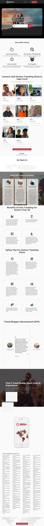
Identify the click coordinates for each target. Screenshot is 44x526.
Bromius (18, 140)
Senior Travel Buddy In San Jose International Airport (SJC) (26, 503)
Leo (4, 119)
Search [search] (29, 25)
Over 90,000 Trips (26, 28)
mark (4, 140)
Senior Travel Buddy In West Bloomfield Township (26, 488)
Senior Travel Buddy (18, 81)
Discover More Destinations (22, 523)
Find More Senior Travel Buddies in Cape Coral (22, 149)
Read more (17, 356)
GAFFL (12, 81)
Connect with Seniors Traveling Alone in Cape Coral (22, 77)
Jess (4, 98)
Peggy (18, 119)
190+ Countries (19, 28)
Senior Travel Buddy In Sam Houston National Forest (6, 483)
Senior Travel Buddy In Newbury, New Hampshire (6, 496)
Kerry (31, 119)
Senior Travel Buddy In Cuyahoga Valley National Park (37, 470)
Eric (31, 98)
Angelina (19, 98)
